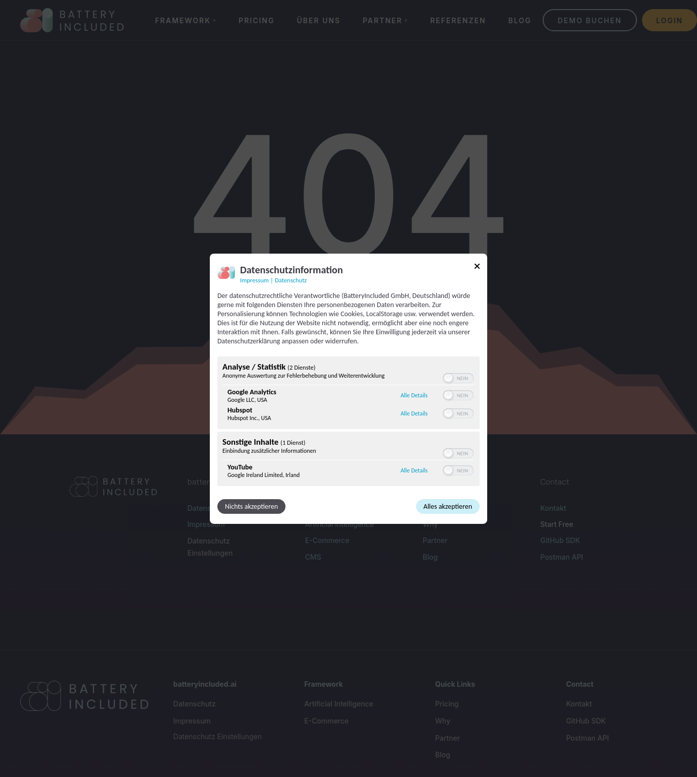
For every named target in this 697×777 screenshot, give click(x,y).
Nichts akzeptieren (251, 506)
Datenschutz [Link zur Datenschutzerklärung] (291, 279)
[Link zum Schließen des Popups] (477, 267)
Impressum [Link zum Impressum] (254, 279)
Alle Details (414, 395)
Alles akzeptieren (448, 506)
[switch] (458, 378)
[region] (348, 422)
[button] (448, 378)
